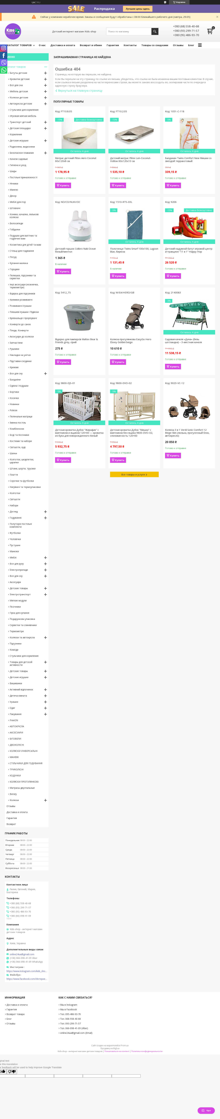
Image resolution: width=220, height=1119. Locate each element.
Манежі (14, 189)
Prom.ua (125, 1045)
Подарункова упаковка (22, 618)
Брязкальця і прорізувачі (23, 318)
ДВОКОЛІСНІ (17, 744)
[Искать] (154, 31)
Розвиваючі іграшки (20, 305)
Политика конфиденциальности (146, 1051)
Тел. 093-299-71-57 (70, 1023)
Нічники (14, 183)
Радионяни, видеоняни (22, 146)
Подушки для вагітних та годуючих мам (23, 237)
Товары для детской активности (21, 663)
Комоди (14, 649)
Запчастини (16, 342)
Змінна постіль (18, 422)
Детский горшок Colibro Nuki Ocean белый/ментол (75, 250)
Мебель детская (19, 91)
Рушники (14, 348)
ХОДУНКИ (15, 775)
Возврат (11, 824)
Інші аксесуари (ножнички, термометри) (24, 286)
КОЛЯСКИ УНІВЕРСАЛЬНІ (23, 750)
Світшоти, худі (17, 447)
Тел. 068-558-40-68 (70, 1018)
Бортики (14, 391)
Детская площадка (20, 128)
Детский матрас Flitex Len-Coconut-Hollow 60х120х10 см (130, 159)
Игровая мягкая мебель (23, 115)
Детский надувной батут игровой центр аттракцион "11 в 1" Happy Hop (188, 250)
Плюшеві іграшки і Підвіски (24, 311)
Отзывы (178, 45)
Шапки (13, 453)
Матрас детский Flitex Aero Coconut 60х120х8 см (75, 159)
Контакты (130, 45)
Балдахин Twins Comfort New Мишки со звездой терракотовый (188, 159)
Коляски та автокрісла (22, 637)
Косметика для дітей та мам (25, 244)
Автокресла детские (21, 103)
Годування (15, 517)
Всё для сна (16, 85)
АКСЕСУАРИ (16, 732)
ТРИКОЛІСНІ (17, 769)
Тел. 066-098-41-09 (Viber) (74, 1028)
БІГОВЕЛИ (15, 738)
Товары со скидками (154, 45)
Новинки (14, 404)
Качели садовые (19, 158)
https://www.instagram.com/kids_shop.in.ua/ (26, 971)
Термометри (17, 631)
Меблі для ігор (18, 201)
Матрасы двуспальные (22, 787)
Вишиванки (16, 683)
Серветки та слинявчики (23, 625)
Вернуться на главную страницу (80, 90)
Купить (64, 185)
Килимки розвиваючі (21, 299)
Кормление (16, 134)
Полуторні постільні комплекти (21, 525)
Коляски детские (19, 97)
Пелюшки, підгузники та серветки (23, 277)
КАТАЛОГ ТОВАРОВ (19, 45)
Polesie (13, 410)
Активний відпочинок (21, 689)
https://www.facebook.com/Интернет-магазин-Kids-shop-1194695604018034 (26, 978)
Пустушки (15, 545)
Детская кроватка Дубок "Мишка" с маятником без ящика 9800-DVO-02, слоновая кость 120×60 (131, 432)
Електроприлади (19, 569)
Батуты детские (18, 72)
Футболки (15, 532)
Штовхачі (15, 208)
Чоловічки (15, 539)
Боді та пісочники (19, 434)
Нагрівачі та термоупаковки (25, 486)
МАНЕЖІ (14, 757)
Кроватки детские (20, 79)
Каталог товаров (16, 66)
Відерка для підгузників (22, 293)
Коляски (14, 800)
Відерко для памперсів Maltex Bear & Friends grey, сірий (76, 341)
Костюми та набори (21, 441)
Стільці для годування (22, 250)
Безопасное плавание (22, 152)
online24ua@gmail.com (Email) (76, 1032)
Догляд (14, 511)
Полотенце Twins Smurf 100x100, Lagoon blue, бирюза (134, 250)
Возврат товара (15, 1014)
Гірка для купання (19, 612)
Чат (206, 1110)
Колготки (15, 493)
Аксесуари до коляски (22, 336)
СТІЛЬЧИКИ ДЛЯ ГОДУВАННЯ (26, 763)
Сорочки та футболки (22, 480)
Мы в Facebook (68, 1009)
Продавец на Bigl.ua (110, 1048)
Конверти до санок (20, 324)
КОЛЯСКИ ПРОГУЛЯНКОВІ (24, 781)
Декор (13, 195)
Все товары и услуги (133, 474)
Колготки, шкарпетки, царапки (22, 461)
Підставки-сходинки (20, 361)
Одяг (12, 707)
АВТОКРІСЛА (17, 726)
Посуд (13, 256)
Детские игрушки (19, 140)
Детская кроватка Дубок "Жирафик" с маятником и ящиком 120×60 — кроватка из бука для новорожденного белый (79, 432)
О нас (42, 45)
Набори (14, 505)
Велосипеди (16, 223)
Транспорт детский (20, 122)
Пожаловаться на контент (116, 1051)
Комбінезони (17, 428)
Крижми (14, 367)
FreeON (14, 720)
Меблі (13, 557)
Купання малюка (19, 263)
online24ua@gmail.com (22, 954)
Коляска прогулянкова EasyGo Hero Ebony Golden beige (130, 341)
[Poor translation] (12, 1071)
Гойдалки (15, 229)
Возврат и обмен (91, 45)
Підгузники (15, 643)
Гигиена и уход (18, 165)
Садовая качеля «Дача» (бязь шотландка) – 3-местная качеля (183, 341)
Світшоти (15, 499)
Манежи (14, 551)
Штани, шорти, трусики (23, 468)
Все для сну (16, 373)
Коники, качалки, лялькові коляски (24, 216)
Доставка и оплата (62, 45)
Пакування (15, 714)
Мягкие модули (18, 600)
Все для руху (17, 563)
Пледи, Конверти (19, 330)
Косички (14, 398)
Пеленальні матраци (21, 416)
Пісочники (15, 606)
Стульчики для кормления (24, 109)
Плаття (14, 474)
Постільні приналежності (23, 177)
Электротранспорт (20, 594)
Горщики (14, 269)
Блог (191, 45)
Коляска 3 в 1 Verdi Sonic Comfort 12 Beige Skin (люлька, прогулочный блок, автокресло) (187, 432)
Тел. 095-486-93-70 (70, 1014)
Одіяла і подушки (19, 385)
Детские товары (19, 588)
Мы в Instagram (68, 1004)
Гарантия (113, 45)
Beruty (13, 793)
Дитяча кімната (18, 695)
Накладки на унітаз (20, 355)
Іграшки (14, 701)
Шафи (13, 171)
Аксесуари (15, 582)
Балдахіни (15, 379)
